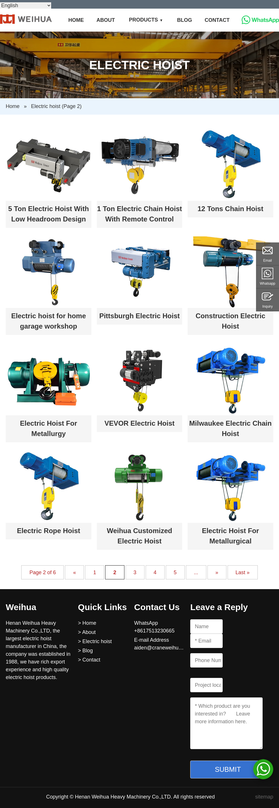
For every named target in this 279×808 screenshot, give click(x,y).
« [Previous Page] (74, 572)
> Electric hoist (95, 641)
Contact (217, 20)
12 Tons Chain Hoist (230, 209)
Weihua (21, 607)
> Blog (85, 650)
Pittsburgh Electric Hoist (139, 316)
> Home (87, 623)
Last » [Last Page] (243, 572)
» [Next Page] (216, 572)
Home (76, 20)
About (106, 20)
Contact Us (157, 607)
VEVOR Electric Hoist (139, 423)
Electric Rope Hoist (48, 531)
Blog (184, 20)
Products (143, 20)
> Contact (89, 660)
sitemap (264, 797)
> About (87, 632)
